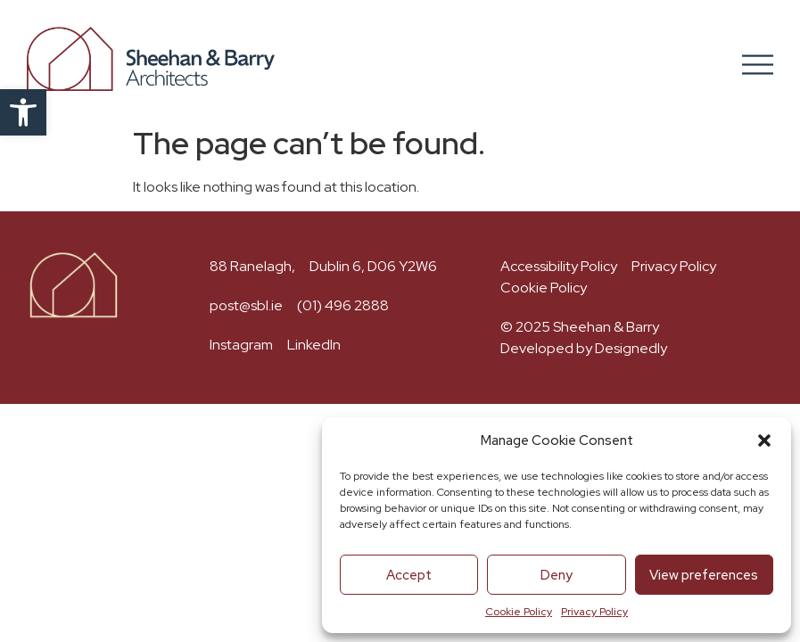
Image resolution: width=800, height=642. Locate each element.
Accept (409, 575)
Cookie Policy (518, 612)
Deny (556, 575)
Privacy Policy (594, 612)
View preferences (703, 575)
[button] (23, 112)
